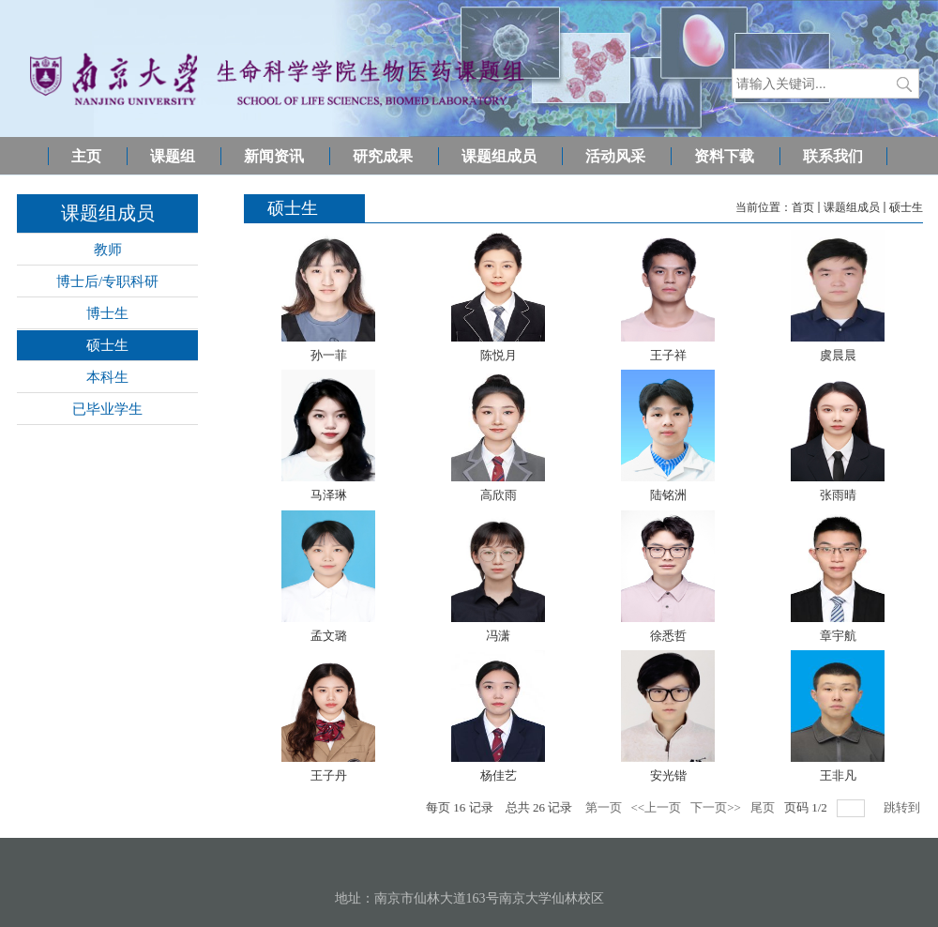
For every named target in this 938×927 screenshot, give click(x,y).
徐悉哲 (668, 636)
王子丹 (328, 775)
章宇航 (838, 636)
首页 (803, 207)
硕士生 (906, 207)
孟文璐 (328, 636)
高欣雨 (498, 495)
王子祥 (668, 355)
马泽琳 (328, 495)
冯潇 (498, 636)
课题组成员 (852, 207)
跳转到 (903, 807)
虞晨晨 (838, 355)
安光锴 (668, 775)
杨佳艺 (498, 775)
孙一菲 (328, 355)
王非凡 (838, 775)
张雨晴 (838, 495)
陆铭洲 (668, 495)
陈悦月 (498, 355)
